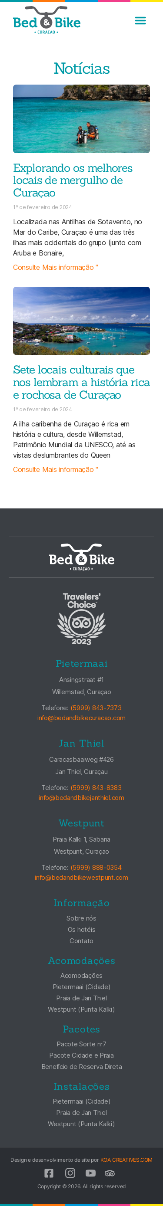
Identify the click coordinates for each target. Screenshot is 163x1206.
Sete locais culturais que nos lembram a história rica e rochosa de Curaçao (81, 382)
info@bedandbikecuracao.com (81, 718)
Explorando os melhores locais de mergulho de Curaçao (73, 180)
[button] (140, 20)
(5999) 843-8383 (96, 787)
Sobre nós (81, 918)
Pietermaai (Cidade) (82, 987)
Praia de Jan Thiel (81, 998)
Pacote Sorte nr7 (81, 1044)
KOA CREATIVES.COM (126, 1160)
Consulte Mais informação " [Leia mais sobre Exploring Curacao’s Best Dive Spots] (55, 267)
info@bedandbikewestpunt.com (81, 877)
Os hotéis (82, 929)
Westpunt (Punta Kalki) (81, 1009)
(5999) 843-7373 (96, 708)
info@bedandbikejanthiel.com (81, 797)
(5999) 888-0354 (96, 868)
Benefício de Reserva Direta (81, 1066)
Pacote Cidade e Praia (81, 1055)
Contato (81, 941)
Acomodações (81, 975)
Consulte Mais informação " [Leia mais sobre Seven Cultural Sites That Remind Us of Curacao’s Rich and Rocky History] (55, 469)
